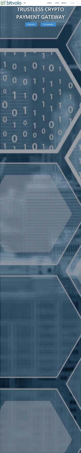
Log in (56, 3)
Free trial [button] (31, 24)
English (64, 3)
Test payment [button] (48, 24)
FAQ (25, 3)
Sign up (49, 3)
